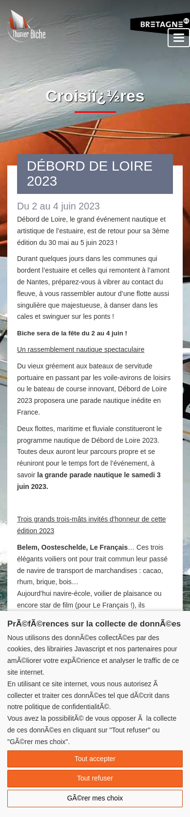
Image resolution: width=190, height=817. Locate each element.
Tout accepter (95, 759)
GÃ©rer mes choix (95, 798)
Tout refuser (95, 778)
